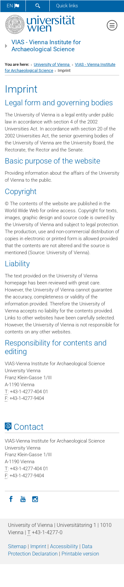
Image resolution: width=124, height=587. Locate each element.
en (13, 6)
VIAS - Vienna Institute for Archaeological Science (46, 46)
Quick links (67, 6)
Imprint (38, 546)
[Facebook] (11, 499)
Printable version (80, 554)
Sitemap (17, 546)
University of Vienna (52, 64)
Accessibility (64, 546)
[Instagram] (35, 499)
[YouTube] (23, 499)
